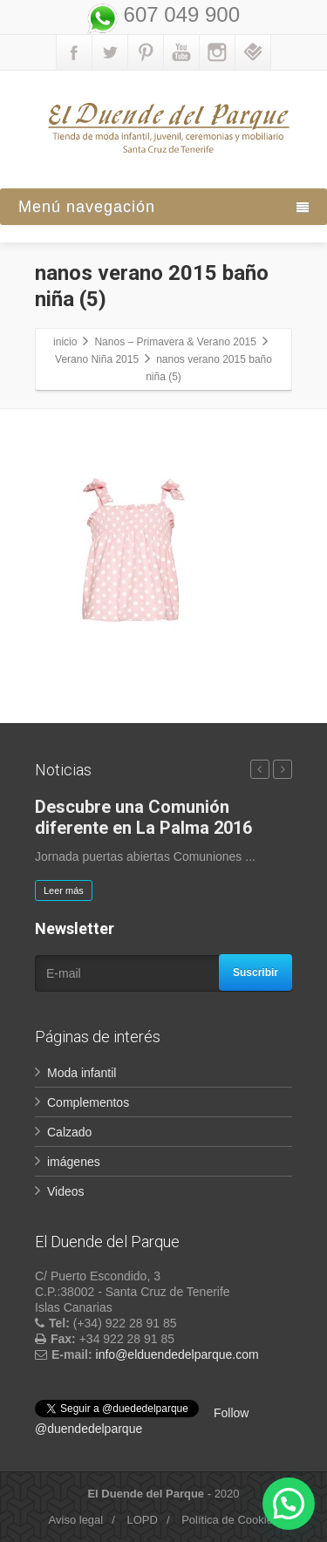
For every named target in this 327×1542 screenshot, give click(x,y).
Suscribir (255, 972)
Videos (66, 1191)
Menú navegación (164, 206)
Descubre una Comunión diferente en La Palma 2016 (143, 817)
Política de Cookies (229, 1519)
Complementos (88, 1102)
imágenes (73, 1162)
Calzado (69, 1132)
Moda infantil (81, 1073)
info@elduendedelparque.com (177, 1354)
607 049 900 (179, 14)
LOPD (141, 1519)
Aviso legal (76, 1519)
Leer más (64, 890)
